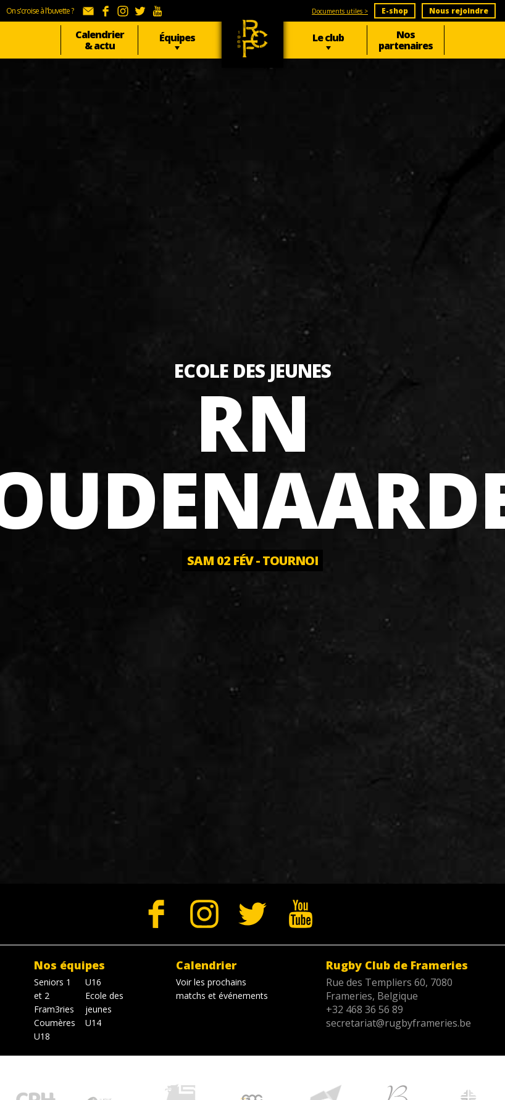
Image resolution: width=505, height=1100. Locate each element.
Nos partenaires (405, 40)
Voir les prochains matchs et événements (222, 988)
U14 (93, 1023)
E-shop (395, 11)
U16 (93, 982)
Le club (328, 37)
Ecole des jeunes (104, 1002)
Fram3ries (54, 1009)
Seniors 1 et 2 (52, 988)
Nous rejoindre (458, 11)
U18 (42, 1036)
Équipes (177, 37)
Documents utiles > (340, 11)
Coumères (54, 1023)
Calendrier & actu (99, 40)
